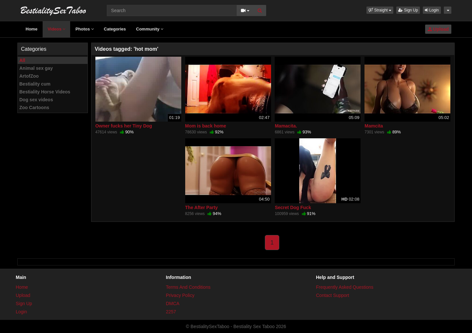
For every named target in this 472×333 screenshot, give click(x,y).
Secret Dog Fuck (293, 207)
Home (31, 29)
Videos (56, 29)
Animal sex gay (36, 68)
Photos (84, 29)
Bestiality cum (34, 84)
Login (432, 10)
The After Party (201, 207)
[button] (379, 10)
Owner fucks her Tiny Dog (123, 125)
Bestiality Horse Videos (44, 91)
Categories (115, 29)
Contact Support (332, 295)
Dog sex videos (36, 99)
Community (149, 29)
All (22, 60)
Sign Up (408, 10)
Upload (438, 29)
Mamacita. (286, 125)
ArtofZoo (29, 76)
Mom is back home (205, 125)
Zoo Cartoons (34, 107)
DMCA (172, 303)
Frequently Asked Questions (344, 287)
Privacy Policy (180, 295)
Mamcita (373, 125)
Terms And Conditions (188, 287)
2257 (171, 311)
